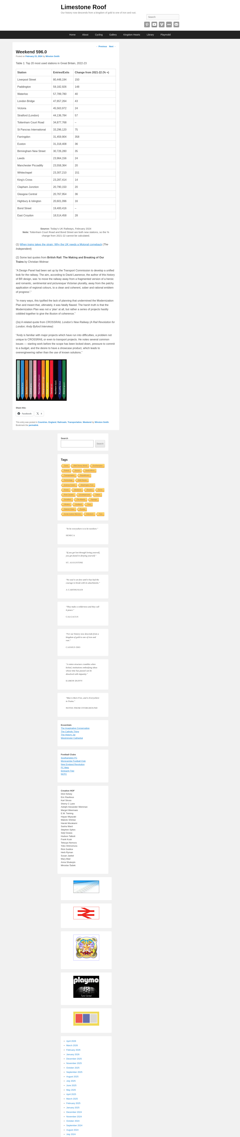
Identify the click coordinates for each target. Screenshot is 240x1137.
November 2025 (74, 1063)
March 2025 (72, 1098)
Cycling (99, 34)
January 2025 (73, 1107)
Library (150, 34)
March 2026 (72, 1045)
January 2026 (73, 1054)
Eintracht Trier (67, 771)
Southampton (98, 466)
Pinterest (147, 24)
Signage (94, 499)
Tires (89, 504)
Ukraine (67, 504)
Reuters (89, 490)
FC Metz (65, 767)
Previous (101, 46)
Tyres (66, 466)
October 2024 (73, 1121)
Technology (68, 480)
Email (176, 24)
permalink (33, 425)
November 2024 (74, 1116)
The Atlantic (81, 499)
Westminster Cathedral (72, 738)
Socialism (67, 499)
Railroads (61, 422)
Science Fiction (69, 485)
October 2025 (73, 1067)
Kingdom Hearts (131, 34)
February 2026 (73, 1050)
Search (64, 438)
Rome (100, 490)
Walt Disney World (80, 466)
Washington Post (87, 485)
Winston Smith (53, 56)
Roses (66, 490)
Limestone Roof (83, 7)
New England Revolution (72, 764)
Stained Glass (69, 509)
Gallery (113, 34)
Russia (82, 509)
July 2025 (71, 1081)
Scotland (78, 504)
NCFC (64, 774)
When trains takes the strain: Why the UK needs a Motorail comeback (61, 244)
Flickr (169, 24)
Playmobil (165, 34)
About (85, 34)
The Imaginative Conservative (75, 728)
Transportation (75, 422)
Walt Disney (82, 480)
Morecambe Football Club (73, 761)
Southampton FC (69, 758)
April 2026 (71, 1041)
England (52, 422)
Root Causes (69, 495)
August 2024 (72, 1130)
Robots (66, 470)
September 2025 (74, 1072)
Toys (100, 514)
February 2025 (73, 1103)
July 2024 (71, 1134)
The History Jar (68, 734)
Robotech (90, 514)
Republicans (84, 475)
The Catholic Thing (70, 731)
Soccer (77, 470)
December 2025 (74, 1058)
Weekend (87, 422)
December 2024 (74, 1112)
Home (72, 34)
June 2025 (71, 1085)
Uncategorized (84, 495)
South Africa (90, 470)
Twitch (97, 495)
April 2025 (71, 1094)
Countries (42, 422)
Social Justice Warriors (72, 514)
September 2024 (74, 1125)
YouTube (154, 24)
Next (112, 46)
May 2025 (71, 1090)
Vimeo (161, 24)
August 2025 (72, 1076)
